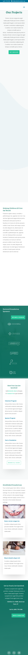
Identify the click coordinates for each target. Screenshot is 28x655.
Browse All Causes (14, 462)
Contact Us (10, 393)
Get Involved (14, 52)
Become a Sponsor (18, 317)
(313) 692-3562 (12, 391)
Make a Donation (18, 615)
